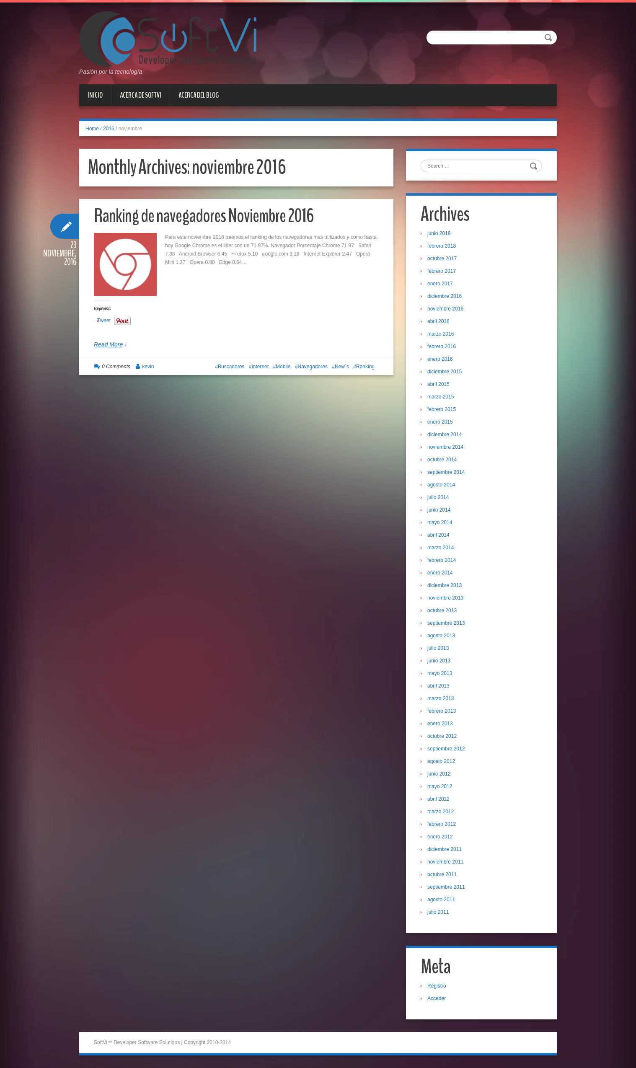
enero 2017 (440, 284)
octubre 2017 (442, 258)
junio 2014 (438, 510)
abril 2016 (438, 321)
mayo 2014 (439, 522)
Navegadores (313, 367)
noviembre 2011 (445, 862)
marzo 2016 (440, 334)
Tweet (104, 320)
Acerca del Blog (198, 95)
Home (92, 129)
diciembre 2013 (444, 585)
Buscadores (231, 367)
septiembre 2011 (446, 887)
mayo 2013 (439, 673)
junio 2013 (438, 661)
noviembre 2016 (445, 309)
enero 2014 (440, 573)
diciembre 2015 (444, 372)
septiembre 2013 (446, 623)
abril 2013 (438, 686)
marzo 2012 (440, 812)
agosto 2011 (441, 899)
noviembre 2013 (445, 598)
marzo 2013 (440, 698)
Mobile (283, 367)
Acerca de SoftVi (140, 95)
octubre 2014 (442, 460)
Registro (436, 986)
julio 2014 (438, 497)
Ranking (365, 367)
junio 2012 (438, 774)
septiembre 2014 (446, 472)
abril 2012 (438, 799)
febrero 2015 (441, 409)
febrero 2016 (441, 346)
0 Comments (116, 367)
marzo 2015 (440, 397)
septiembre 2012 (446, 749)
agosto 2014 (441, 485)
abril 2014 (438, 535)
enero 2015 (440, 422)
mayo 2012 (439, 786)
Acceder (436, 998)
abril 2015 (438, 384)
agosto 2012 (441, 761)
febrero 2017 (441, 271)
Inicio (95, 95)
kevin (148, 367)
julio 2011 (438, 912)
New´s (342, 367)
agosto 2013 (441, 636)
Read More (108, 344)
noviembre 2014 (445, 447)
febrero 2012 (441, 824)
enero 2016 (440, 359)
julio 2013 (438, 648)
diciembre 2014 (444, 434)
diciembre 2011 (444, 849)
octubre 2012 (442, 736)
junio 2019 (438, 233)
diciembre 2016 (444, 296)
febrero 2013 (441, 711)
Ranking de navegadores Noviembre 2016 (203, 216)
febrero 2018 (441, 246)
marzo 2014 (440, 548)
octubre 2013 (442, 610)
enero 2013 (440, 724)
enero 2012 (440, 837)
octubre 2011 (442, 874)
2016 (108, 129)
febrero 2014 (441, 560)
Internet (260, 367)
